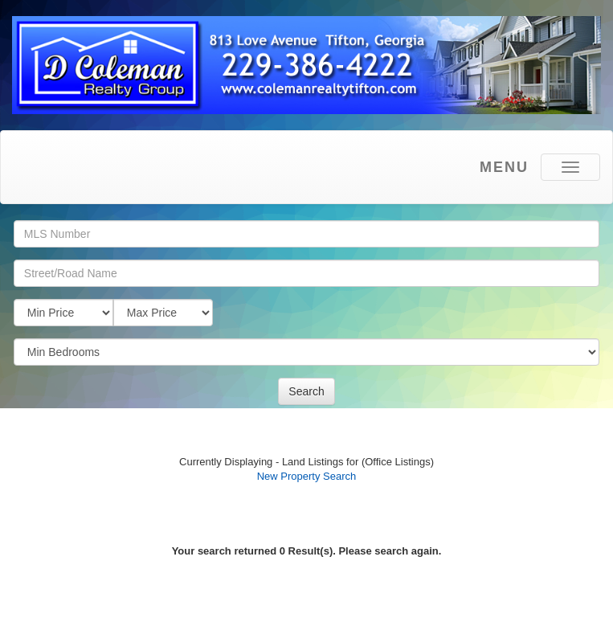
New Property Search (307, 476)
